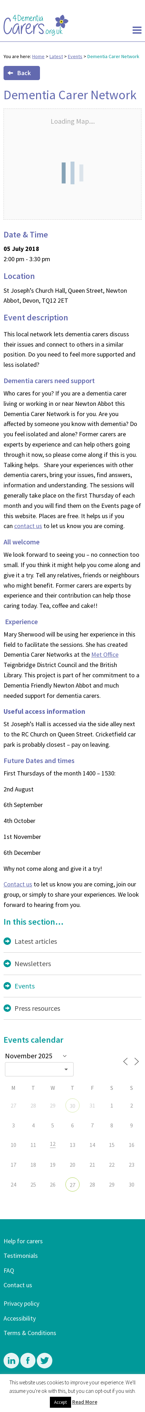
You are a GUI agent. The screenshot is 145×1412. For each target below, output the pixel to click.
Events (75, 56)
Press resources (37, 1008)
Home (38, 56)
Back (19, 73)
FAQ (9, 1270)
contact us (28, 526)
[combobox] (39, 1069)
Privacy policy (21, 1303)
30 (72, 1105)
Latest (56, 56)
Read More (84, 1402)
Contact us (18, 884)
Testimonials (21, 1255)
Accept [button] (60, 1402)
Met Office (104, 654)
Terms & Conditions (30, 1333)
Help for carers (23, 1241)
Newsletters (32, 963)
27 (72, 1184)
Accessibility (20, 1318)
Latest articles (35, 941)
